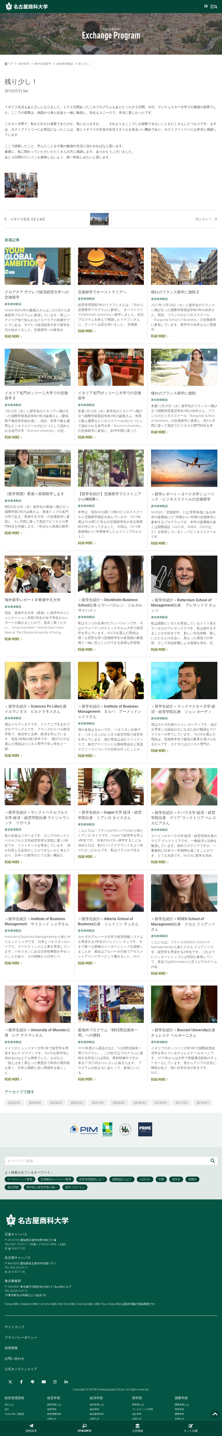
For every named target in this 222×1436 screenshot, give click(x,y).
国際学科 (179, 1414)
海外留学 (24, 63)
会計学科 (136, 1414)
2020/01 (119, 1103)
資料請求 (31, 1428)
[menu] (213, 6)
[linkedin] (66, 1381)
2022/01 (77, 1103)
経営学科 (52, 1409)
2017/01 (181, 1103)
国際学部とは (182, 1404)
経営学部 (53, 1398)
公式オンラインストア (21, 1369)
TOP (9, 63)
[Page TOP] (215, 1414)
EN (206, 6)
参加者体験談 (64, 63)
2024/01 (35, 1103)
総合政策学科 (97, 1414)
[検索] (213, 1161)
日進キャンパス (16, 1234)
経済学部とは (97, 1404)
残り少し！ (85, 63)
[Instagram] (55, 1381)
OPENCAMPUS (84, 1428)
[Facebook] (21, 1381)
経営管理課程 (14, 1398)
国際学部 (181, 1398)
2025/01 (14, 1103)
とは (9, 1404)
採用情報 (11, 1348)
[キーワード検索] (106, 1161)
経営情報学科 (54, 1414)
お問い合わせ (14, 1358)
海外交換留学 (42, 63)
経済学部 (96, 1398)
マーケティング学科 (142, 1409)
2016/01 (202, 1103)
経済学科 (94, 1409)
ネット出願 (191, 1428)
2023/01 (56, 1103)
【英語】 (15, 1414)
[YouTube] (43, 1381)
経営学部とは (54, 1404)
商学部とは (138, 1404)
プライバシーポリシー (21, 1337)
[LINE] (32, 1381)
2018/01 (161, 1103)
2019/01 (140, 1103)
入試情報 (137, 1428)
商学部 (137, 1398)
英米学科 (179, 1409)
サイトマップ (14, 1327)
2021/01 (98, 1103)
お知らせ (52, 1418)
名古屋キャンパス (18, 1257)
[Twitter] (10, 1381)
